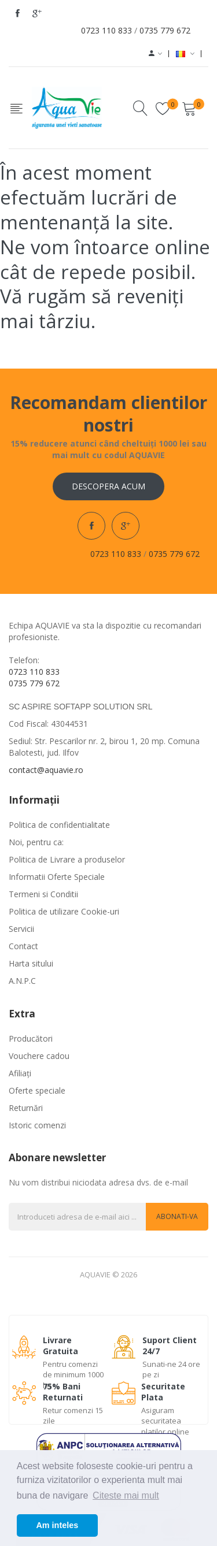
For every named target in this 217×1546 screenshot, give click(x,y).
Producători (31, 1038)
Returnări (26, 1107)
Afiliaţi (20, 1073)
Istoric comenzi (37, 1125)
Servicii (21, 928)
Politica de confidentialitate (59, 824)
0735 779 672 (164, 30)
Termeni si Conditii (43, 894)
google (37, 13)
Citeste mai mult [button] (126, 1495)
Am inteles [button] (57, 1525)
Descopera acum (108, 486)
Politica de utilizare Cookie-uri (64, 911)
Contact (23, 946)
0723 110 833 (106, 30)
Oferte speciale (37, 1090)
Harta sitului (31, 963)
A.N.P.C (22, 980)
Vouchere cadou (39, 1055)
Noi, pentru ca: (36, 842)
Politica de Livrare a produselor (67, 859)
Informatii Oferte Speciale (57, 876)
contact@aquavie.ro (46, 769)
